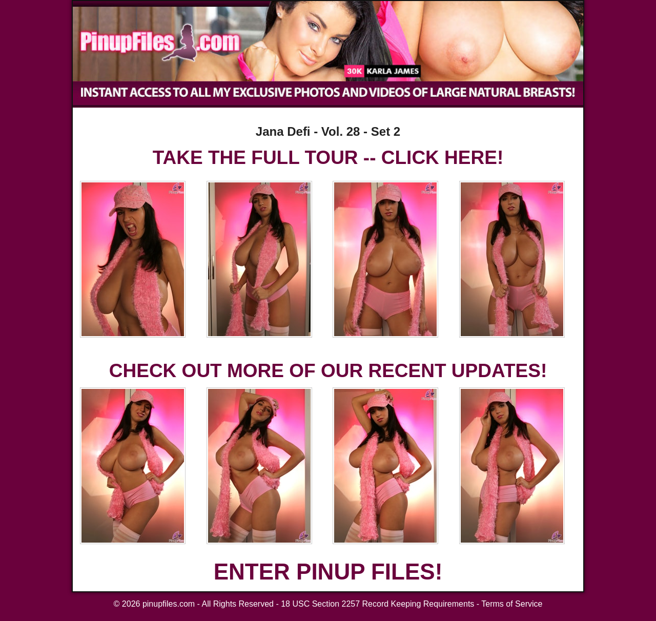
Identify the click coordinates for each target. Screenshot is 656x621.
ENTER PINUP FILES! (328, 571)
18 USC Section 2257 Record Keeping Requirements (377, 603)
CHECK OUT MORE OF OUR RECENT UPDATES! (328, 370)
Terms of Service (511, 603)
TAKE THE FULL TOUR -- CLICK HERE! (328, 157)
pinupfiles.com (168, 603)
